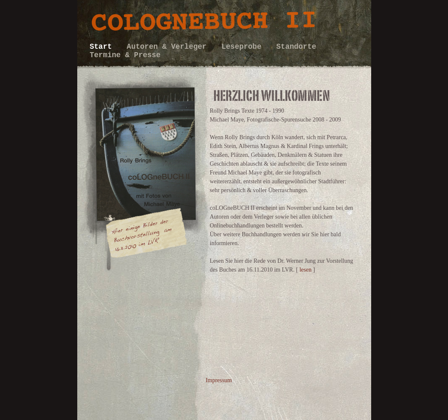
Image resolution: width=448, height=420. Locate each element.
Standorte (296, 46)
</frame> (137, 330)
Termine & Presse (125, 55)
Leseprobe (243, 46)
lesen (305, 270)
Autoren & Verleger (169, 46)
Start (103, 46)
